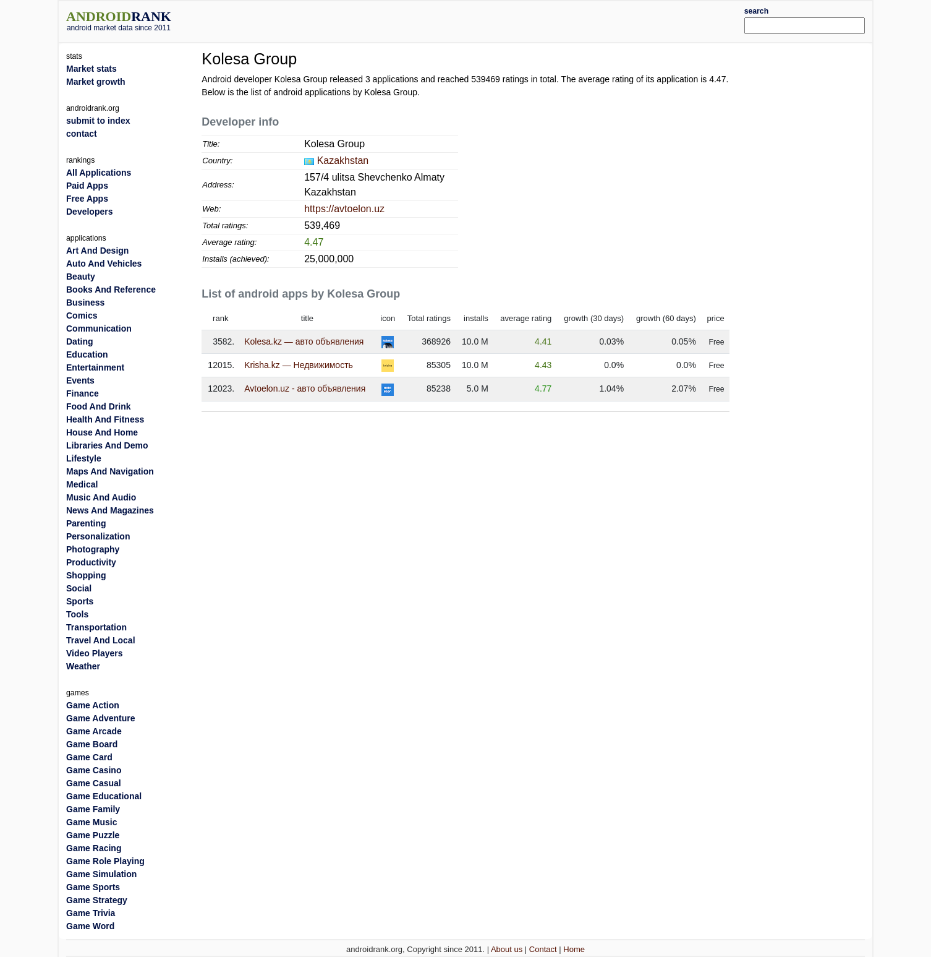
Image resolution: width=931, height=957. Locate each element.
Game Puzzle (92, 835)
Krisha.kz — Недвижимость (298, 365)
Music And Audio (101, 497)
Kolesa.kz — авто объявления (303, 341)
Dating (79, 341)
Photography (92, 549)
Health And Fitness (105, 419)
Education (87, 354)
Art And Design (97, 250)
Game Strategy (96, 900)
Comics (82, 315)
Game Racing (93, 848)
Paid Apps (87, 186)
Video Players (94, 653)
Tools (77, 614)
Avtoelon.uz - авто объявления (304, 388)
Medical (82, 484)
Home (574, 949)
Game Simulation (101, 874)
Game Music (91, 822)
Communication (99, 328)
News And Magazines (110, 510)
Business (85, 302)
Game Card (89, 757)
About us (506, 949)
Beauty (80, 276)
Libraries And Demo (107, 445)
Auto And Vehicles (104, 263)
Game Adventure (100, 718)
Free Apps (87, 199)
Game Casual (93, 783)
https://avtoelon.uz (344, 209)
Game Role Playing (105, 861)
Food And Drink (98, 406)
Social (78, 588)
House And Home (102, 432)
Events (80, 380)
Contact (543, 949)
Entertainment (95, 367)
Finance (82, 393)
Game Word (90, 926)
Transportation (96, 627)
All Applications (98, 173)
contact (81, 134)
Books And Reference (111, 289)
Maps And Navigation (110, 471)
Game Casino (93, 770)
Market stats (91, 69)
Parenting (86, 523)
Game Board (91, 744)
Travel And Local (100, 640)
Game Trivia (90, 913)
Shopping (86, 575)
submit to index (98, 121)
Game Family (93, 809)
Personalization (98, 536)
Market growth (95, 82)
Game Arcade (94, 731)
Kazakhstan (343, 160)
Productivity (91, 562)
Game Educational (104, 796)
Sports (79, 601)
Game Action (92, 705)
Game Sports (93, 887)
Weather (83, 666)
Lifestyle (83, 458)
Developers (89, 212)
